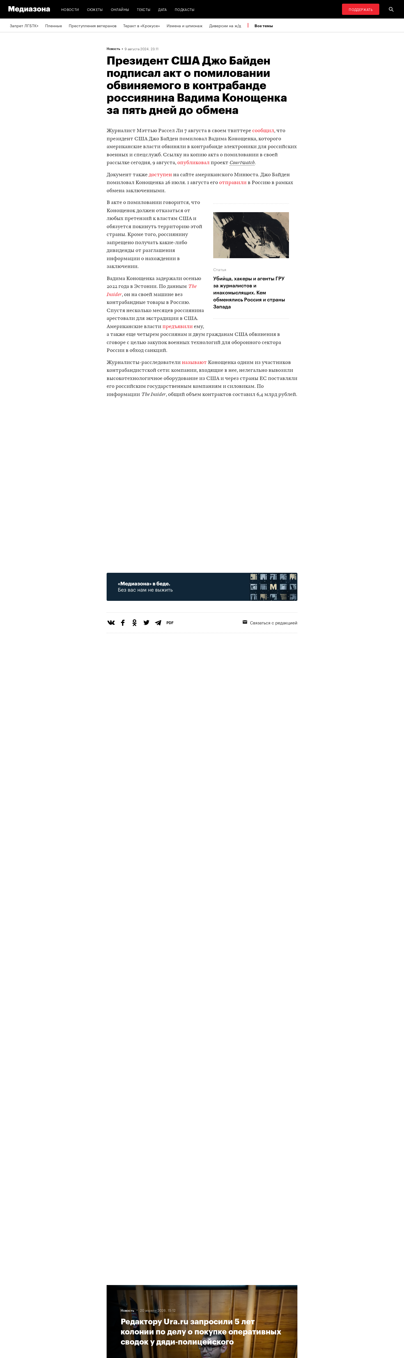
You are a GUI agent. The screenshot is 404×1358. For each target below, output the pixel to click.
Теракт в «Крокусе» (141, 25)
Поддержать (361, 9)
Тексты (143, 9)
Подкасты (185, 9)
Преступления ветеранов (92, 25)
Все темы (263, 25)
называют (194, 362)
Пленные (53, 25)
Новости (70, 9)
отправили (233, 182)
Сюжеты (95, 9)
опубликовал (193, 163)
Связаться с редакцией (270, 622)
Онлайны (120, 9)
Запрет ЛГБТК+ (24, 25)
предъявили (177, 326)
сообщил (263, 131)
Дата (162, 9)
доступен (160, 175)
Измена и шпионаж (185, 25)
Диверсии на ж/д (225, 25)
